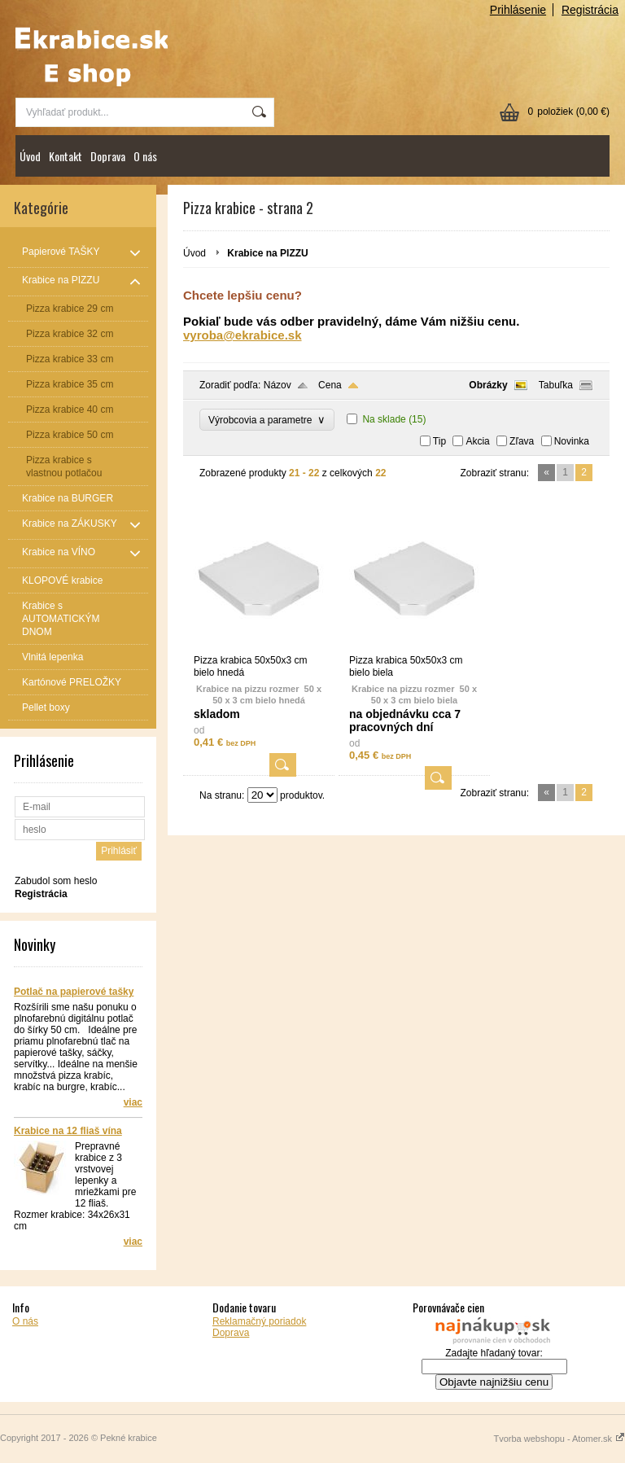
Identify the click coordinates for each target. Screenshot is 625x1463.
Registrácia (590, 9)
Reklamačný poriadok (259, 1321)
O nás (145, 155)
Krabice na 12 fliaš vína (68, 1131)
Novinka (571, 441)
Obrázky (488, 385)
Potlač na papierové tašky (73, 991)
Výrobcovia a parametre (267, 420)
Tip (439, 441)
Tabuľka (556, 385)
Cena (330, 385)
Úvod (30, 155)
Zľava (521, 441)
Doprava (107, 155)
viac (133, 1102)
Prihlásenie (518, 9)
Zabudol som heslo (56, 881)
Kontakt (65, 155)
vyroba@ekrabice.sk (242, 335)
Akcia (477, 441)
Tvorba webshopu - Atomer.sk (559, 1438)
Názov (277, 385)
